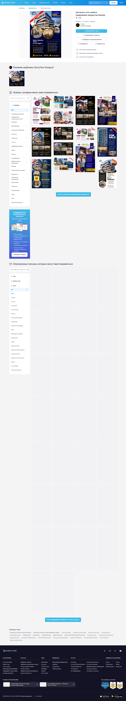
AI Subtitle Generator (93, 662)
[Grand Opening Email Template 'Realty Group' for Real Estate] (63, 549)
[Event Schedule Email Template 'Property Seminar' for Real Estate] (42, 549)
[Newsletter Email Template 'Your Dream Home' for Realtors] (85, 418)
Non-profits (44, 673)
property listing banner (76, 637)
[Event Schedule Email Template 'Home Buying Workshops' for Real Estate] (107, 549)
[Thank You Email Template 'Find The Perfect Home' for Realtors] (42, 505)
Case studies (6, 666)
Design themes (25, 669)
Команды (44, 669)
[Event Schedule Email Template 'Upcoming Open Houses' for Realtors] (85, 505)
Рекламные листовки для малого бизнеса (20, 632)
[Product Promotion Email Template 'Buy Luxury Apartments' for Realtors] (42, 331)
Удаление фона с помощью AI (95, 666)
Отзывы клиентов (8, 673)
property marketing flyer (16, 640)
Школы (43, 671)
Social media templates (27, 666)
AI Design (73, 662)
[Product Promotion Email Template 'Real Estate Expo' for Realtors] (63, 375)
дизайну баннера (46, 635)
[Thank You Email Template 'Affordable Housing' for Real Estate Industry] (85, 462)
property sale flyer (14, 637)
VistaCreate (109, 664)
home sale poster (104, 637)
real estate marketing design (28, 637)
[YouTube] (120, 651)
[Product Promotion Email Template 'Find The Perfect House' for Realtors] (42, 375)
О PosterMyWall (7, 662)
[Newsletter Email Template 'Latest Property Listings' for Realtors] (107, 375)
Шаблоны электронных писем (29, 664)
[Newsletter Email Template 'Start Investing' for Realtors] (42, 418)
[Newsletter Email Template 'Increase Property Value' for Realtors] (107, 288)
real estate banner (91, 635)
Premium (44, 664)
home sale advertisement (44, 637)
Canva (107, 662)
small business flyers (15, 635)
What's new (6, 664)
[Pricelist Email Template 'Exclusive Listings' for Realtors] (107, 462)
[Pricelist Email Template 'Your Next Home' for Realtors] (107, 331)
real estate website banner (91, 637)
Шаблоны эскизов (26, 662)
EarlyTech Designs (85, 26)
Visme (118, 662)
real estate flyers (106, 632)
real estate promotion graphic (60, 637)
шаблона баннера (57, 635)
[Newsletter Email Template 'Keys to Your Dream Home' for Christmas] (63, 288)
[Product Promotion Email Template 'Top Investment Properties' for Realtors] (42, 462)
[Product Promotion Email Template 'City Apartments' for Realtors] (85, 288)
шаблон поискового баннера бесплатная (74, 635)
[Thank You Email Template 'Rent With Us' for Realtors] (63, 418)
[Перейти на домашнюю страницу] (7, 3)
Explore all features (26, 673)
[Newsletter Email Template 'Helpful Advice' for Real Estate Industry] (63, 505)
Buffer (118, 664)
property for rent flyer (93, 632)
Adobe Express (110, 666)
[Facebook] (104, 651)
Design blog (55, 666)
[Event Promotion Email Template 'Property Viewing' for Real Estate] (107, 505)
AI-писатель (74, 669)
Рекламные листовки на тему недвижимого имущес (46, 632)
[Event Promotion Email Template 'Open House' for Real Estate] (42, 592)
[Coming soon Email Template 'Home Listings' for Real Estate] (85, 549)
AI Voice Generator (92, 664)
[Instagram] (110, 651)
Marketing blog (56, 669)
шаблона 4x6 (36, 635)
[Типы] (28, 276)
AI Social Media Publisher (78, 664)
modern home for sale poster (106, 635)
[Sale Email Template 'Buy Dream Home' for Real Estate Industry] (85, 331)
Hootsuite (119, 666)
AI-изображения (75, 671)
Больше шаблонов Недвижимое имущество (73, 194)
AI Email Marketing (76, 666)
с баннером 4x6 (27, 635)
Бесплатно (44, 662)
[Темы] (28, 286)
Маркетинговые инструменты (29, 671)
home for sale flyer (66, 632)
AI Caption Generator (93, 671)
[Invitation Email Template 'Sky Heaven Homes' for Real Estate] (63, 592)
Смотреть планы (20, 254)
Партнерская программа (10, 669)
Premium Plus (45, 666)
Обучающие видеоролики (60, 662)
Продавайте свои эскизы (10, 671)
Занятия (54, 664)
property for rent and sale (79, 632)
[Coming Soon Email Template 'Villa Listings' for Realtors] (42, 288)
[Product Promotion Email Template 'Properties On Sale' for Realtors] (107, 418)
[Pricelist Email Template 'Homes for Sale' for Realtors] (63, 462)
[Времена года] (28, 281)
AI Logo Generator (92, 669)
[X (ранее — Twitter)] (115, 651)
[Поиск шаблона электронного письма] (18, 269)
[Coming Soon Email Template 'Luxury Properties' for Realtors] (85, 375)
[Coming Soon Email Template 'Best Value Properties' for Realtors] (63, 331)
